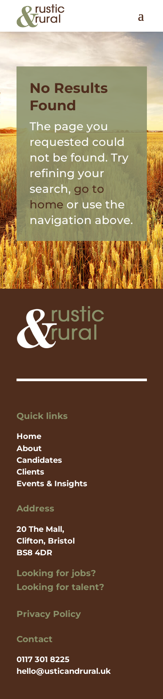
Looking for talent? (60, 587)
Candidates (39, 460)
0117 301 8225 (43, 659)
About (29, 448)
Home (29, 436)
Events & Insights (52, 483)
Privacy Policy (49, 614)
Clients (30, 472)
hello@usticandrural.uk (64, 671)
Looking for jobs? (56, 573)
